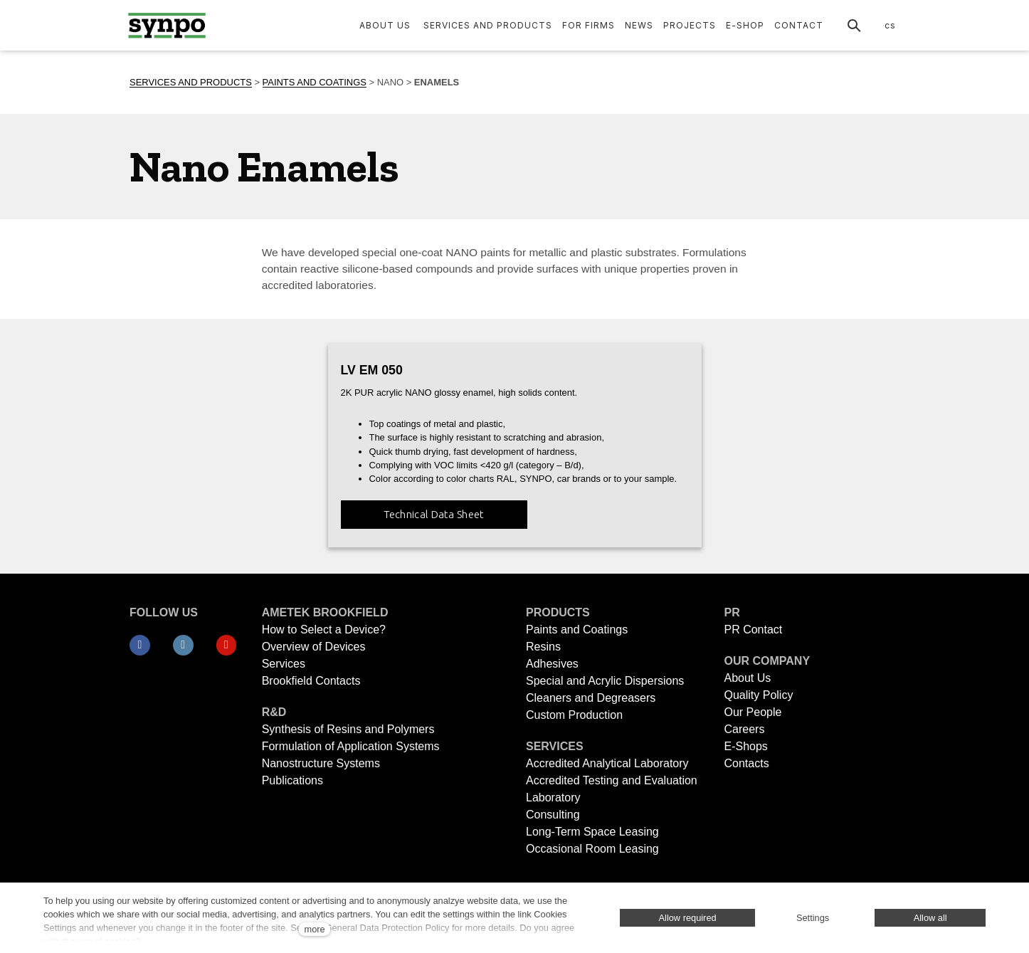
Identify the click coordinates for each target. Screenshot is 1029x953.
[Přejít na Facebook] (140, 645)
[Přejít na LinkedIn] (183, 645)
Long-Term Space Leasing (592, 832)
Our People (752, 712)
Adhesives (552, 664)
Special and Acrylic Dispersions (605, 681)
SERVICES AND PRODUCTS (191, 82)
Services (283, 664)
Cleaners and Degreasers (590, 698)
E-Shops (745, 746)
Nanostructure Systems (321, 763)
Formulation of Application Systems (351, 746)
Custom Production (574, 715)
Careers (744, 729)
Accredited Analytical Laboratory (609, 763)
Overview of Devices (314, 647)
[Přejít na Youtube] (226, 645)
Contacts (746, 763)
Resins (543, 647)
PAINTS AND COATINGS (314, 82)
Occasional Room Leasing (592, 849)
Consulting (553, 815)
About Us (747, 678)
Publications (292, 780)
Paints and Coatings (577, 629)
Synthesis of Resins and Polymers (348, 729)
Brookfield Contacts (311, 681)
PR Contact (753, 629)
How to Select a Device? (324, 629)
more (314, 929)
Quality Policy (758, 695)
